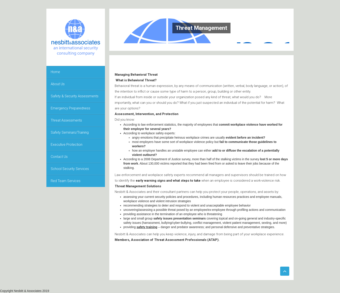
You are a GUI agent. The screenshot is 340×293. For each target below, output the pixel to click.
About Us (58, 84)
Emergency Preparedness (70, 108)
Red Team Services (65, 181)
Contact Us (59, 157)
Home (55, 72)
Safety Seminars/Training (70, 132)
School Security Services (70, 169)
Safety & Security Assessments (74, 96)
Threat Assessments (66, 120)
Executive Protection (66, 144)
